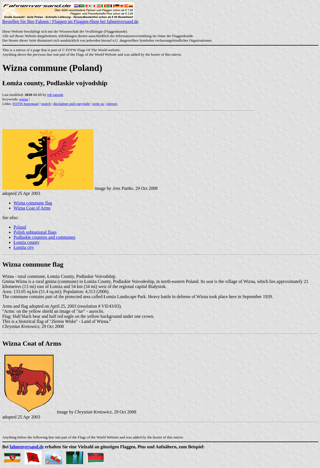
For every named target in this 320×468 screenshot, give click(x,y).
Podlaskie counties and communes (44, 237)
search (46, 104)
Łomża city (24, 247)
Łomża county (26, 242)
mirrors (111, 104)
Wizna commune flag (33, 203)
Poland (20, 227)
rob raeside (55, 95)
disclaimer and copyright (71, 104)
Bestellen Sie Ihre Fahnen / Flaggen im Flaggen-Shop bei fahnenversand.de (70, 19)
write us (98, 104)
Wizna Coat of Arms (32, 208)
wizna (23, 99)
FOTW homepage (25, 104)
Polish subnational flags (35, 232)
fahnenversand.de (27, 446)
